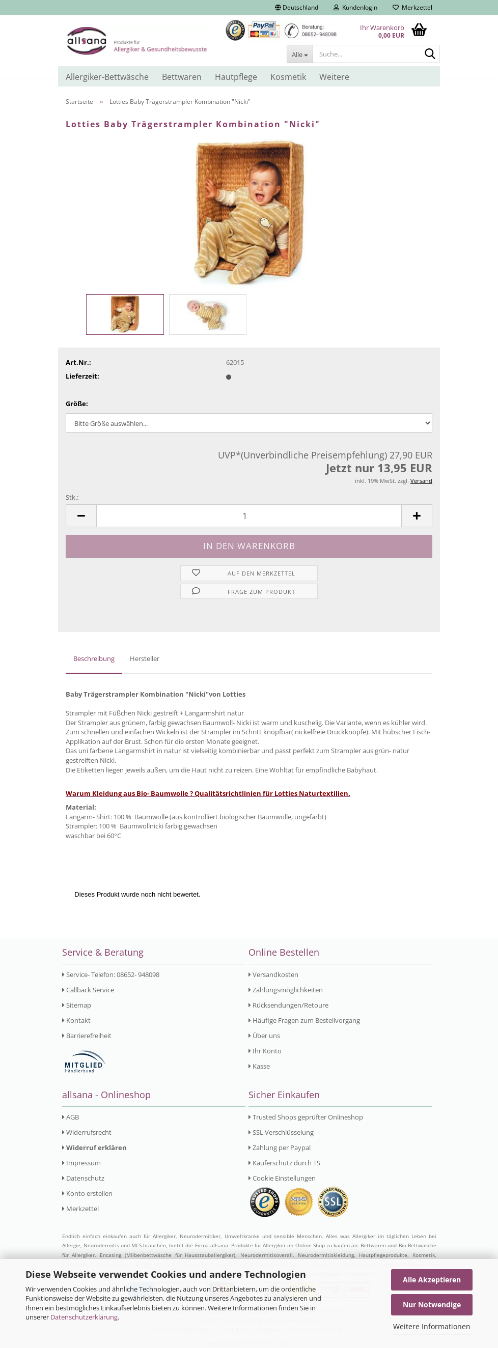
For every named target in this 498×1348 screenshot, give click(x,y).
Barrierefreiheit (87, 1035)
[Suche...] (300, 54)
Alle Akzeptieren (432, 1279)
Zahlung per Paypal (279, 1147)
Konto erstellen (87, 1193)
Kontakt (76, 1020)
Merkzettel (412, 7)
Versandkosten (273, 974)
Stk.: (72, 497)
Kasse (259, 1066)
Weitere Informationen (432, 1326)
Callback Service (88, 989)
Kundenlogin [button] (355, 7)
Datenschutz (83, 1178)
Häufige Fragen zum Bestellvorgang (304, 1020)
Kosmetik (288, 76)
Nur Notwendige (432, 1304)
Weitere (334, 76)
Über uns (264, 1035)
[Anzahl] (249, 515)
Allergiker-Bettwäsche (107, 76)
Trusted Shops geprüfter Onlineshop (305, 1117)
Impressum (81, 1162)
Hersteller (144, 658)
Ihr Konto (265, 1050)
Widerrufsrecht (87, 1132)
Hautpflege (236, 76)
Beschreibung (94, 658)
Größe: (77, 403)
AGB (70, 1117)
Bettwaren (182, 76)
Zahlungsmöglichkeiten (285, 989)
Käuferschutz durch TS (284, 1162)
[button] (296, 7)
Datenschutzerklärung (84, 1317)
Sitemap (76, 1005)
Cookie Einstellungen (282, 1178)
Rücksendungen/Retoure (288, 1005)
